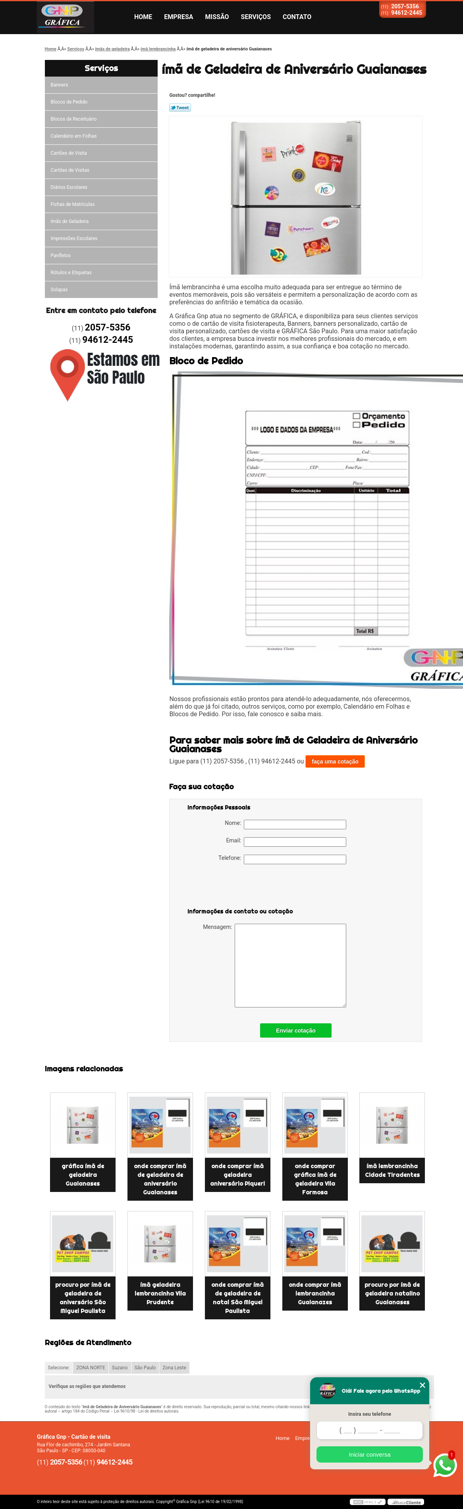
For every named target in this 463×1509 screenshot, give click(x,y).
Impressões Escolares (74, 238)
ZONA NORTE (90, 1368)
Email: (286, 842)
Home (143, 17)
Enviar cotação (296, 1030)
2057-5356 (405, 6)
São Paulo (145, 1368)
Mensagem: (274, 965)
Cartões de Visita (69, 153)
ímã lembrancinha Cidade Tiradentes (392, 1170)
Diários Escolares (69, 187)
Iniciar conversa (369, 1454)
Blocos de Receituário (74, 119)
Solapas (59, 289)
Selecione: (59, 1368)
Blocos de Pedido (69, 102)
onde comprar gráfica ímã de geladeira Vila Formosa (315, 1179)
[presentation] (237, 887)
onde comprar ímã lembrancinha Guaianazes (315, 1293)
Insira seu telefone (369, 1414)
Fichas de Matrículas (73, 204)
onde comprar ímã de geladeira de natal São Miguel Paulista (237, 1298)
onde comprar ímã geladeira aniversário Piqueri (237, 1175)
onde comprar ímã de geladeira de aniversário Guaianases (160, 1179)
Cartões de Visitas (70, 170)
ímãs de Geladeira (70, 221)
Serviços (256, 17)
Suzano (120, 1368)
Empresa (178, 17)
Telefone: (282, 859)
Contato (297, 17)
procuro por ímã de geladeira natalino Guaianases (392, 1293)
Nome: (285, 824)
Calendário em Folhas (74, 136)
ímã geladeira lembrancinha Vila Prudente (160, 1293)
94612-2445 (406, 13)
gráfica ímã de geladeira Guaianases (83, 1175)
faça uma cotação (335, 761)
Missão (217, 17)
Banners (59, 85)
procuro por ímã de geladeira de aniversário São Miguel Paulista (82, 1298)
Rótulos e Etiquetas (71, 272)
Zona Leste (174, 1368)
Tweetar (180, 107)
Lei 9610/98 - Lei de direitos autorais (146, 1411)
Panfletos (61, 255)
